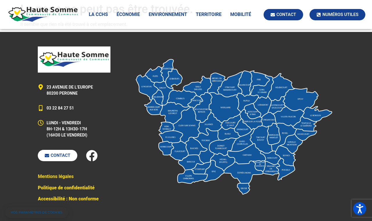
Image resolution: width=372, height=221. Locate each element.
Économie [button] (128, 14)
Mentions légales (56, 176)
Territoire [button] (209, 14)
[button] (36, 212)
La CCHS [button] (98, 14)
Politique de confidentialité (66, 188)
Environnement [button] (168, 14)
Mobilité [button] (240, 14)
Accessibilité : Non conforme (68, 199)
